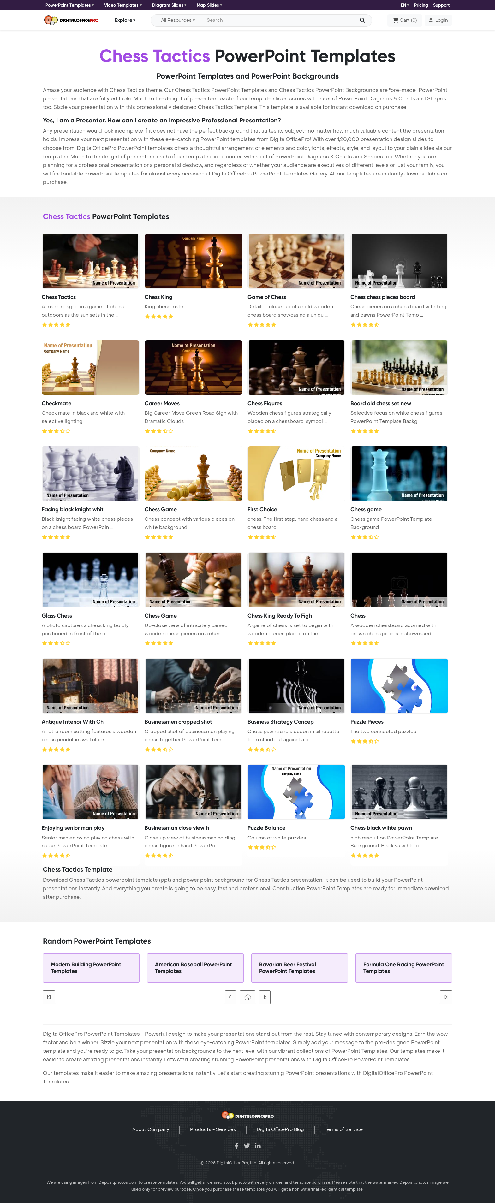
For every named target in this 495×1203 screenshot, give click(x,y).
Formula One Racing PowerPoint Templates (403, 968)
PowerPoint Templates (68, 5)
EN (403, 5)
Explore (123, 20)
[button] (438, 20)
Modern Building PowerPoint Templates (86, 968)
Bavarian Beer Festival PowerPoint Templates (287, 968)
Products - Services (213, 1130)
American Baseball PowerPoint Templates (193, 968)
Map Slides (208, 5)
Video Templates (121, 5)
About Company (150, 1130)
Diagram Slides (167, 5)
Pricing (421, 5)
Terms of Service (344, 1130)
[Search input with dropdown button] (285, 20)
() (405, 20)
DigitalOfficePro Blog (280, 1130)
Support (441, 5)
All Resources (176, 20)
